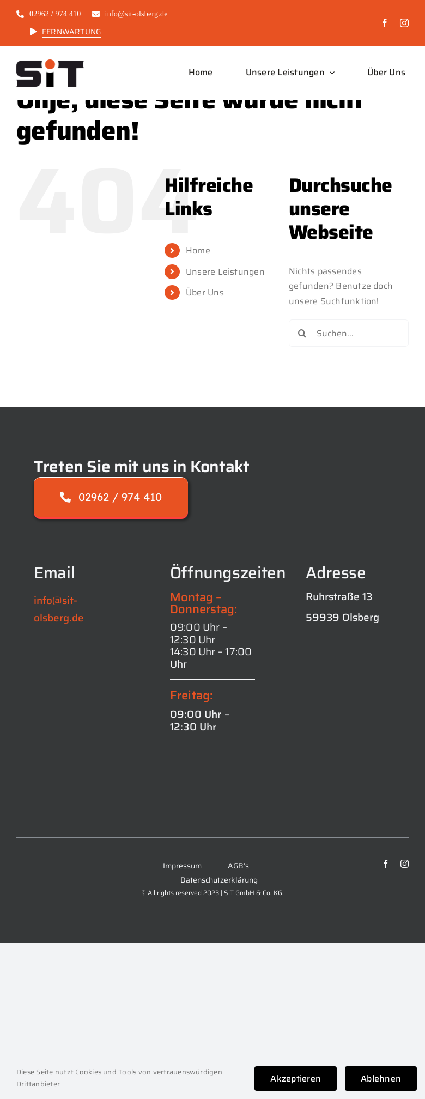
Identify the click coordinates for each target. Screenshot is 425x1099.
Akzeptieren (295, 1078)
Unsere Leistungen (225, 272)
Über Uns (205, 292)
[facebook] (384, 23)
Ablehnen (381, 1078)
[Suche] (302, 333)
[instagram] (404, 23)
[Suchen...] (349, 333)
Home (198, 250)
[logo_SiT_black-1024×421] (50, 63)
